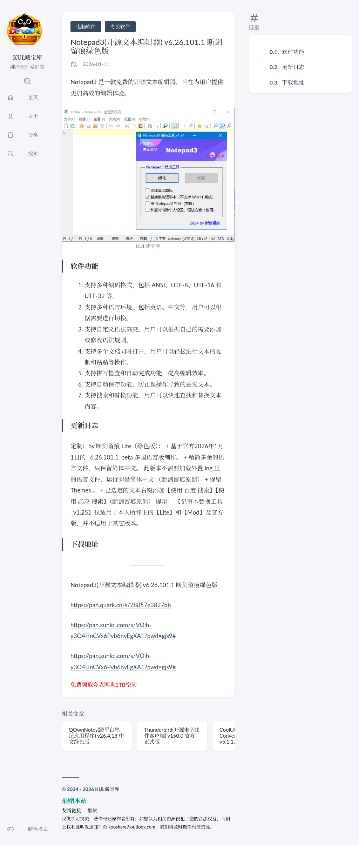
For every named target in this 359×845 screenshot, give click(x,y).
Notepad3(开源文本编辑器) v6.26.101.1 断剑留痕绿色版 (146, 46)
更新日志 (293, 66)
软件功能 (293, 51)
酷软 (92, 810)
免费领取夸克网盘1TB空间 (103, 685)
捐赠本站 (74, 800)
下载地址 (293, 82)
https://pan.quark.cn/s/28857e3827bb (120, 605)
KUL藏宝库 (27, 57)
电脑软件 (86, 26)
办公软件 (120, 26)
